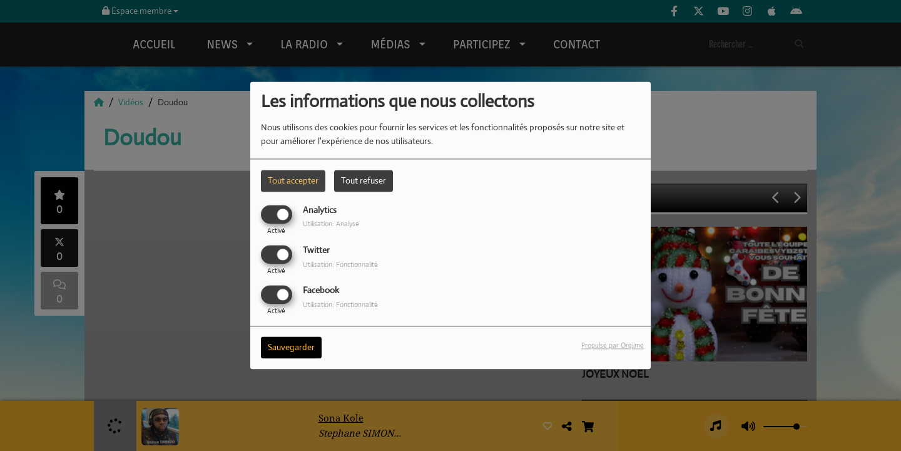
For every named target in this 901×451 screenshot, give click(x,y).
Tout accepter (293, 180)
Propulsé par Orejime (612, 345)
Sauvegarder (291, 347)
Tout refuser (363, 180)
